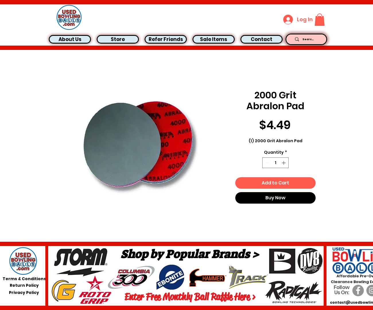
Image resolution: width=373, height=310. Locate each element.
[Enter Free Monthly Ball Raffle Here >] (190, 297)
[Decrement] (266, 163)
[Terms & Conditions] (24, 279)
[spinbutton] (275, 163)
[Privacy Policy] (24, 293)
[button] (319, 19)
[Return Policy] (24, 286)
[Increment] (284, 163)
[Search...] (308, 39)
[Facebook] (358, 290)
